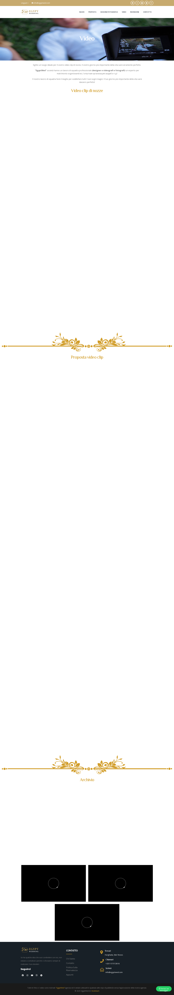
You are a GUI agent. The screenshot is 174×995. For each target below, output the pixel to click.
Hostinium (95, 991)
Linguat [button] (24, 3)
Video (124, 12)
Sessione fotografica (109, 12)
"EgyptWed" (60, 988)
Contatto (147, 12)
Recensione (134, 12)
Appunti (69, 974)
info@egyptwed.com (41, 3)
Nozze (81, 12)
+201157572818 (113, 963)
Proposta (92, 12)
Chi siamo (70, 958)
